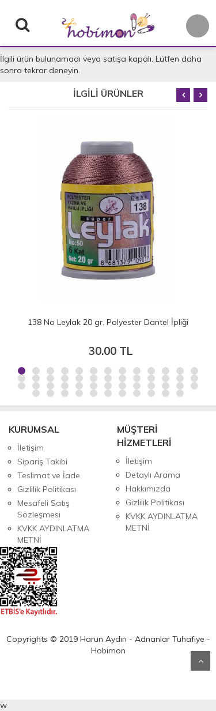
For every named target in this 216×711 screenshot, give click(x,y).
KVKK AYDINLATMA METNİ (53, 534)
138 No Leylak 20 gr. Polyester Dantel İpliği (108, 322)
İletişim (30, 448)
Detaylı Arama (153, 475)
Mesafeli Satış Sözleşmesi (43, 509)
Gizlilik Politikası (46, 489)
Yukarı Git (200, 661)
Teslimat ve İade (48, 475)
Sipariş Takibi (42, 461)
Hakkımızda (148, 488)
